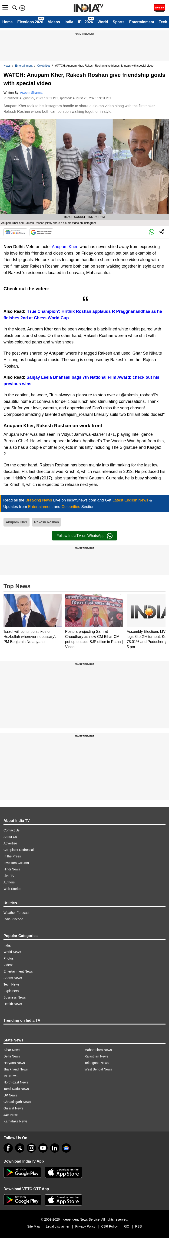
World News (12, 952)
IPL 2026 (85, 22)
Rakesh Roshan (46, 522)
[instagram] (31, 1148)
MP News (10, 1076)
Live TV (8, 876)
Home (7, 22)
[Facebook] (8, 1148)
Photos (8, 958)
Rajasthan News (96, 1056)
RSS (138, 1226)
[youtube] (43, 1148)
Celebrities (43, 65)
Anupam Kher (64, 246)
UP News (10, 1095)
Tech (163, 22)
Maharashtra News (98, 1050)
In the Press (12, 856)
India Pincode (13, 919)
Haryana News (14, 1063)
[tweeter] (19, 1148)
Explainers (11, 991)
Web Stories (12, 889)
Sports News (12, 978)
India (69, 22)
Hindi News (11, 869)
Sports (119, 22)
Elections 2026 (30, 22)
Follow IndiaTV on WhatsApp (84, 536)
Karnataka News (15, 1121)
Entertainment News (18, 971)
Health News (12, 1004)
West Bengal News (98, 1069)
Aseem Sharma (31, 92)
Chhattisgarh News (17, 1102)
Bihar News (11, 1050)
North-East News (15, 1082)
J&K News (11, 1115)
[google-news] (66, 1148)
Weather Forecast (16, 913)
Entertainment (141, 22)
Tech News (11, 984)
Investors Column (16, 863)
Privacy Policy (85, 1226)
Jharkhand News (15, 1069)
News (6, 65)
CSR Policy (109, 1226)
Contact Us (11, 830)
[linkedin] (54, 1148)
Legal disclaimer (57, 1226)
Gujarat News (13, 1108)
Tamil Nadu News (16, 1089)
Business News (14, 997)
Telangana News (97, 1063)
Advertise (10, 843)
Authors (9, 882)
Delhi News (11, 1056)
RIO (126, 1226)
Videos (54, 22)
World (103, 22)
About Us (10, 837)
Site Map (33, 1226)
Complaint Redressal (18, 850)
